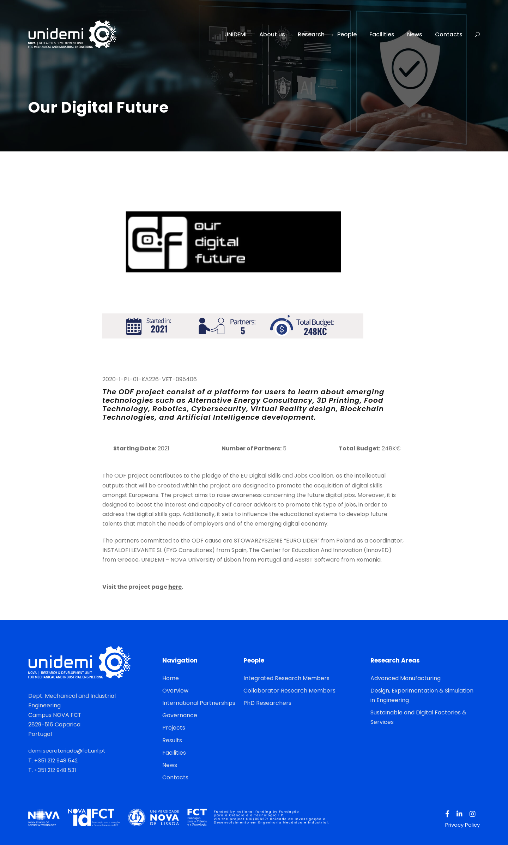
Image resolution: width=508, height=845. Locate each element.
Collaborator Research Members (289, 691)
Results (172, 740)
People (347, 34)
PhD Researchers (267, 703)
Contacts (448, 34)
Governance (179, 715)
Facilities (381, 34)
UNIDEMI (235, 34)
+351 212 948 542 (56, 760)
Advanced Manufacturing (405, 678)
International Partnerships (198, 703)
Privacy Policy (462, 824)
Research (311, 34)
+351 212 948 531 (55, 770)
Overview (175, 691)
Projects (173, 728)
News (414, 34)
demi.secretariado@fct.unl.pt (66, 750)
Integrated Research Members (286, 678)
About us (272, 34)
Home (170, 678)
